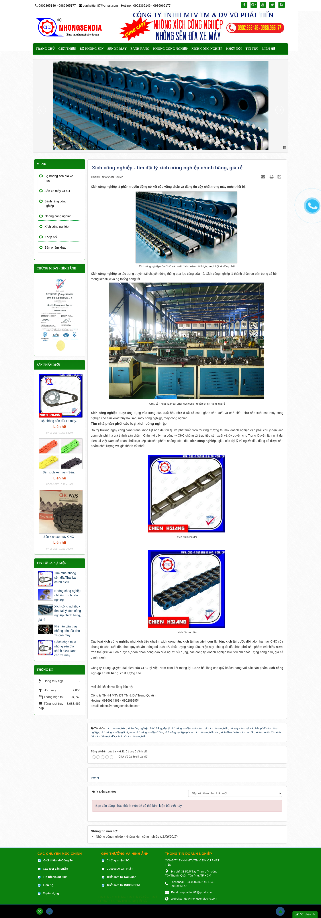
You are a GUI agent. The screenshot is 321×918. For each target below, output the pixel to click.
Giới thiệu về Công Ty (58, 860)
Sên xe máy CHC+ (57, 191)
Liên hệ (48, 885)
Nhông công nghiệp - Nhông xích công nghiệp (127, 836)
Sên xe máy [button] (117, 48)
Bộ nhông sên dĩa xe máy (59, 178)
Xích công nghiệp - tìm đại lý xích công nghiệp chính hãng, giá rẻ (59, 613)
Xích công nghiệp (57, 226)
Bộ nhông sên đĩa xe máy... (59, 421)
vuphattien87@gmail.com (100, 5)
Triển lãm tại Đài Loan (121, 876)
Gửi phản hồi (305, 914)
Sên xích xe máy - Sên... (60, 472)
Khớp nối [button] (234, 48)
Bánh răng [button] (139, 48)
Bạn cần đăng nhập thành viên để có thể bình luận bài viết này (139, 805)
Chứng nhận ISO (118, 860)
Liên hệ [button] (268, 48)
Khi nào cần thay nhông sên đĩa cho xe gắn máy (67, 631)
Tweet (95, 778)
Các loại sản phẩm (55, 868)
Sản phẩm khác (55, 247)
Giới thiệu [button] (67, 48)
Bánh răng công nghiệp (56, 204)
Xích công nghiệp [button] (206, 48)
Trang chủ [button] (45, 48)
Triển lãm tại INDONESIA (123, 885)
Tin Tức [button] (252, 48)
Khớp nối (51, 237)
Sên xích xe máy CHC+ (59, 536)
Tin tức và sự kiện (55, 876)
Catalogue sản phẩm (120, 868)
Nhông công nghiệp (58, 216)
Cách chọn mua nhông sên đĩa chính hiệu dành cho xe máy (65, 648)
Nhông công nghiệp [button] (170, 48)
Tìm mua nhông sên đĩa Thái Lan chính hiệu (65, 577)
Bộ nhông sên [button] (92, 48)
